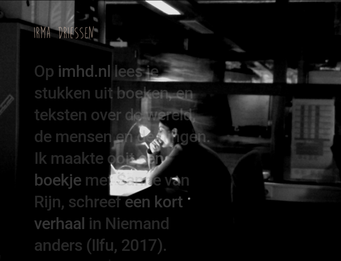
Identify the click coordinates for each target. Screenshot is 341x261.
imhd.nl (84, 71)
